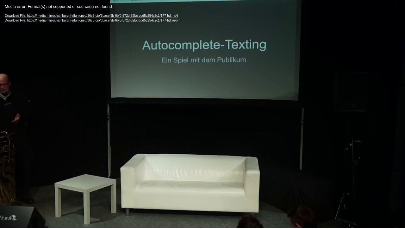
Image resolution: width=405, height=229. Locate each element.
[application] (202, 114)
